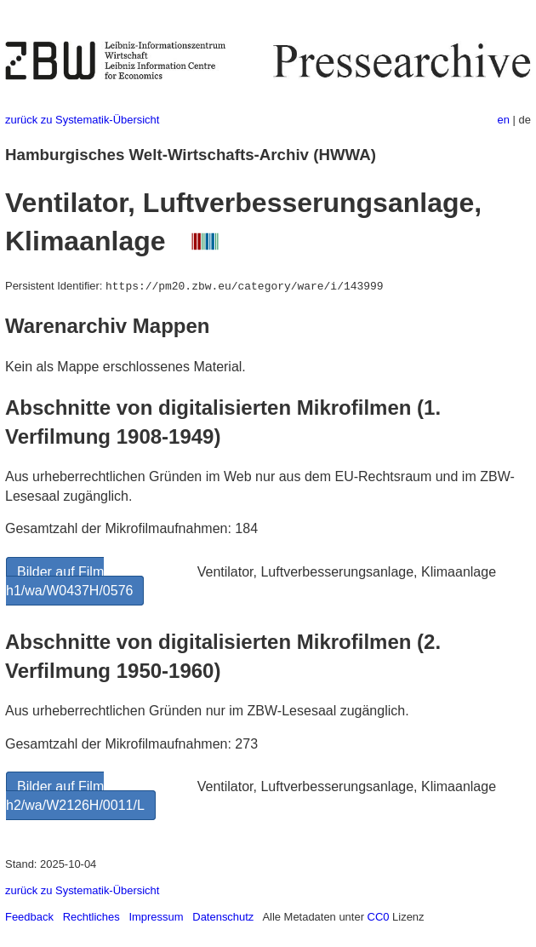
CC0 (379, 916)
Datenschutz (223, 916)
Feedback (29, 916)
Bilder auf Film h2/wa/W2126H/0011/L (75, 795)
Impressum (155, 916)
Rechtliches (91, 916)
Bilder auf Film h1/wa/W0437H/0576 (69, 581)
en (504, 119)
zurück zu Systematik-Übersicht (82, 119)
